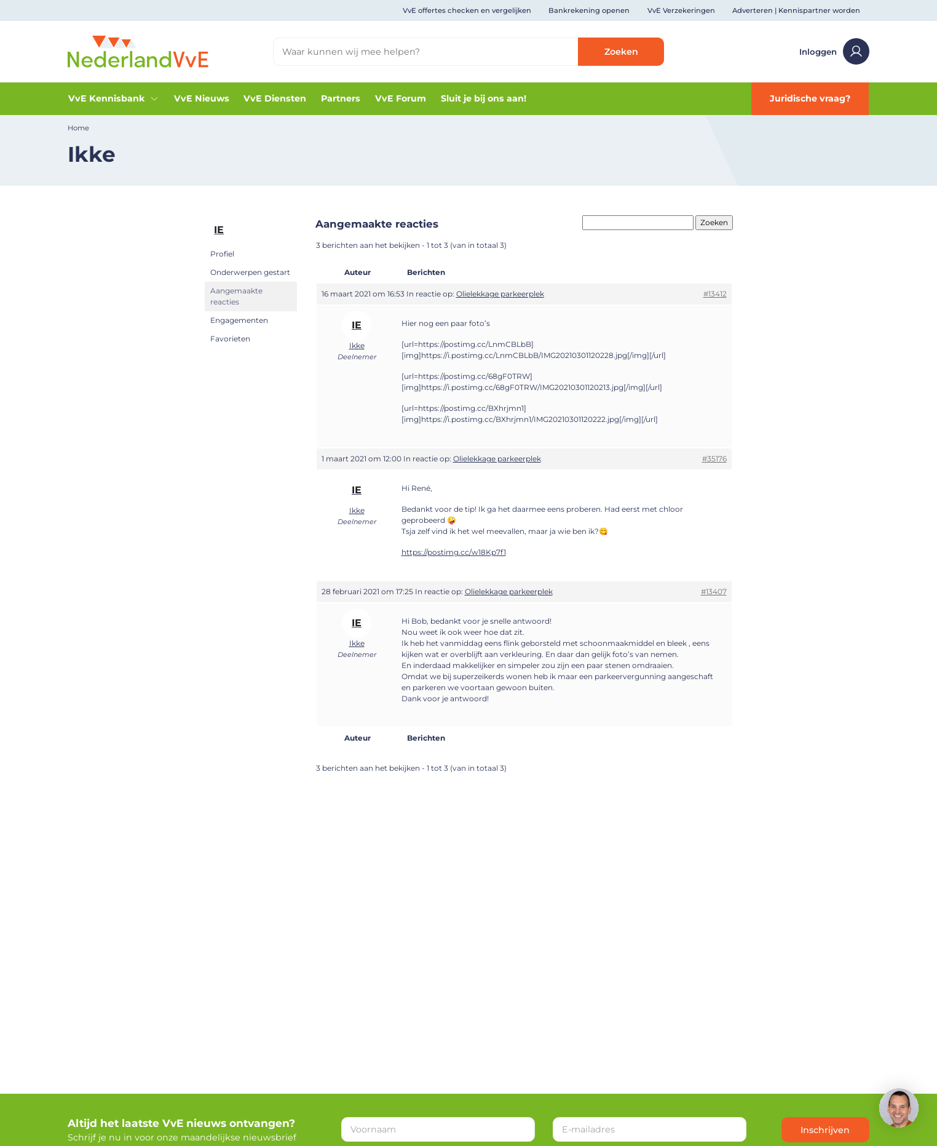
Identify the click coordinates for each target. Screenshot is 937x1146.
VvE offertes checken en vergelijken (467, 10)
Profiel (222, 253)
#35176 (714, 458)
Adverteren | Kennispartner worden (796, 10)
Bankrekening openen (589, 10)
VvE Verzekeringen (681, 10)
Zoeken (621, 51)
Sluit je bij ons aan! (483, 98)
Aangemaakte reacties (236, 296)
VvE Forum (400, 98)
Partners (340, 98)
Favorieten (230, 338)
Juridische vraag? (810, 98)
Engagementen (239, 320)
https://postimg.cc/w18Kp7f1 (453, 552)
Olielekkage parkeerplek (500, 293)
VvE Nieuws (201, 98)
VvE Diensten (274, 98)
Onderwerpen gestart (250, 272)
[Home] (138, 51)
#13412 (715, 293)
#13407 (714, 591)
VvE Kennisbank (113, 98)
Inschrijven (825, 1130)
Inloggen (834, 51)
